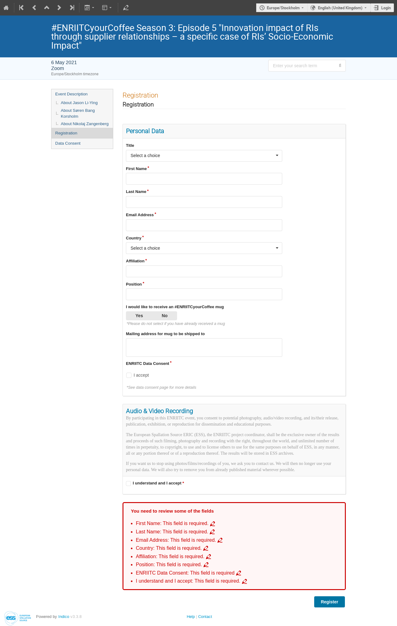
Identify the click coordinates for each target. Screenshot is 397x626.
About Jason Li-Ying (79, 102)
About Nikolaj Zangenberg (85, 123)
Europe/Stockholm (283, 8)
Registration (66, 133)
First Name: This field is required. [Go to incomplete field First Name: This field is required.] (172, 523)
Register (329, 601)
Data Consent (68, 143)
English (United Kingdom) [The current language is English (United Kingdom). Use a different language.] (340, 8)
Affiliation (135, 261)
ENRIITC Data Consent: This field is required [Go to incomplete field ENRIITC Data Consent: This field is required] (185, 573)
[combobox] (204, 156)
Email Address (140, 214)
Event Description (71, 94)
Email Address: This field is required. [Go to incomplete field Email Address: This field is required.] (176, 540)
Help (191, 616)
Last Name (136, 191)
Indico (63, 616)
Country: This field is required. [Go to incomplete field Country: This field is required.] (169, 548)
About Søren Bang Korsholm (78, 113)
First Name (136, 168)
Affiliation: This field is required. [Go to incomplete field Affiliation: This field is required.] (170, 556)
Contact (205, 616)
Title (130, 145)
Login (386, 8)
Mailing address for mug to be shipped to (165, 333)
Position (134, 284)
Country (133, 238)
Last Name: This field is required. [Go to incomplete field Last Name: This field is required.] (172, 531)
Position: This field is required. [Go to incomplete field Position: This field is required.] (169, 564)
